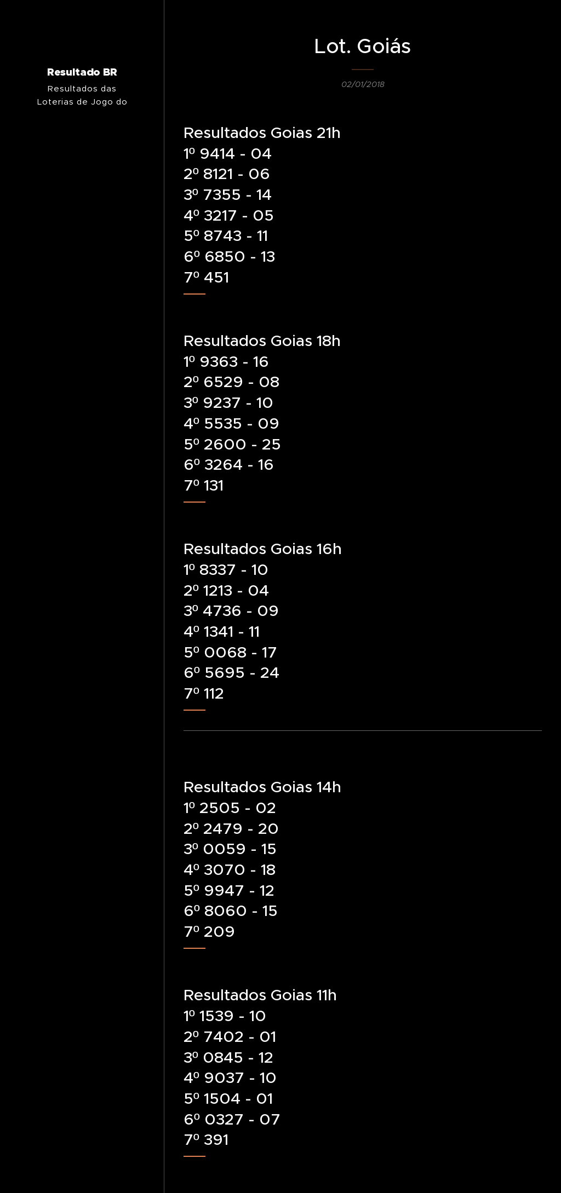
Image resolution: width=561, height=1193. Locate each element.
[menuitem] (82, 649)
